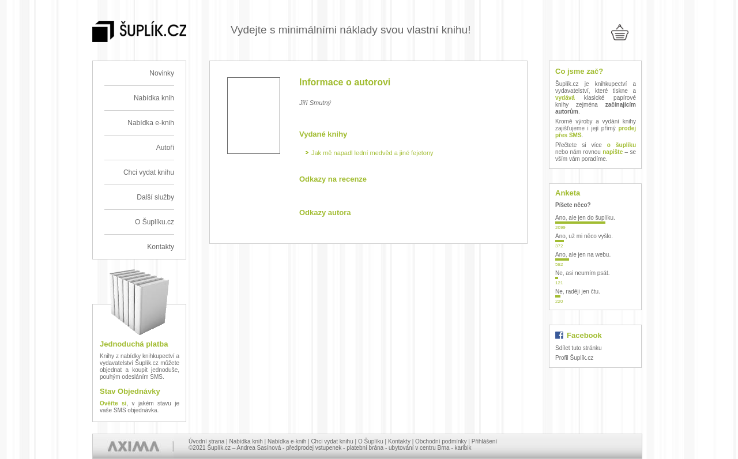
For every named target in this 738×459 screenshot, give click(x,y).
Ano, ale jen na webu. (583, 254)
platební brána (365, 448)
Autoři (165, 148)
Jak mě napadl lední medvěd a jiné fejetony (372, 152)
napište (613, 152)
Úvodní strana (206, 441)
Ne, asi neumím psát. (582, 273)
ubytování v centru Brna (419, 448)
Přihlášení (484, 441)
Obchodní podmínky (441, 441)
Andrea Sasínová (259, 448)
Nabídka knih (154, 98)
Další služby (155, 197)
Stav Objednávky (130, 391)
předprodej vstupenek (313, 448)
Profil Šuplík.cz (574, 358)
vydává (565, 98)
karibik (463, 448)
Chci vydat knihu (148, 172)
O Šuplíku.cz (154, 222)
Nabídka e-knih (150, 123)
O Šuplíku (370, 441)
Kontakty (160, 247)
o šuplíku (621, 145)
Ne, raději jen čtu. (577, 291)
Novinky (161, 73)
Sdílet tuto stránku (578, 348)
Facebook (584, 335)
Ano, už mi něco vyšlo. (584, 236)
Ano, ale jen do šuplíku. (585, 218)
